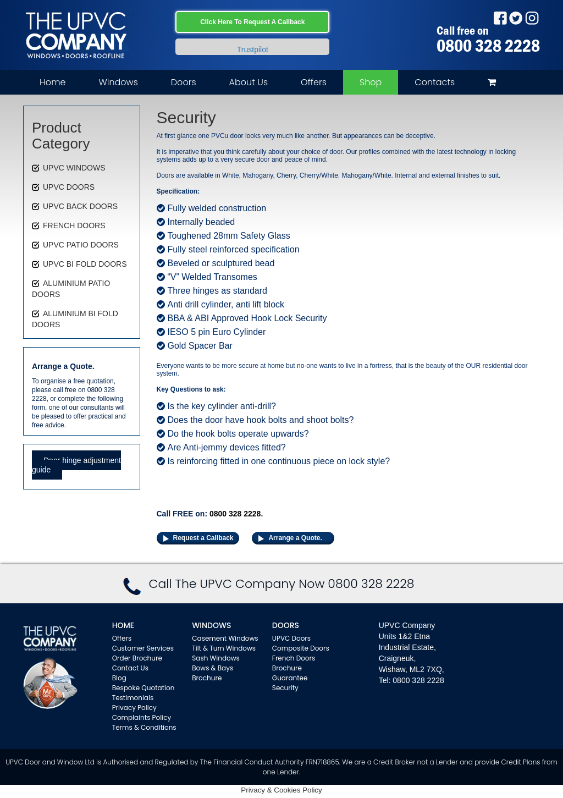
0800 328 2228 (488, 45)
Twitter (516, 18)
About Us (248, 82)
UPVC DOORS (69, 187)
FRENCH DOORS (74, 225)
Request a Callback (203, 538)
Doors (183, 82)
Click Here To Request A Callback (252, 22)
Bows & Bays (212, 668)
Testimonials (133, 697)
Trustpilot (252, 49)
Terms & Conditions (144, 727)
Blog (119, 678)
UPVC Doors (291, 638)
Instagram (532, 18)
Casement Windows (225, 638)
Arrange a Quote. (295, 538)
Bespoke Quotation (143, 687)
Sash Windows (216, 658)
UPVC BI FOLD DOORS (84, 264)
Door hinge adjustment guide (76, 465)
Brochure (207, 678)
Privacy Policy (134, 707)
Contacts (435, 82)
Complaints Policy (142, 717)
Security (285, 687)
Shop (371, 82)
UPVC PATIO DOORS (81, 244)
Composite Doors (300, 648)
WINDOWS (211, 625)
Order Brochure (137, 658)
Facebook (500, 18)
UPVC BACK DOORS (80, 206)
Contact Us (130, 668)
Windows (117, 82)
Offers (314, 82)
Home (52, 82)
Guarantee (290, 678)
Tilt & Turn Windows (224, 648)
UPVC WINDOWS (74, 167)
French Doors (293, 658)
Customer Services (143, 648)
